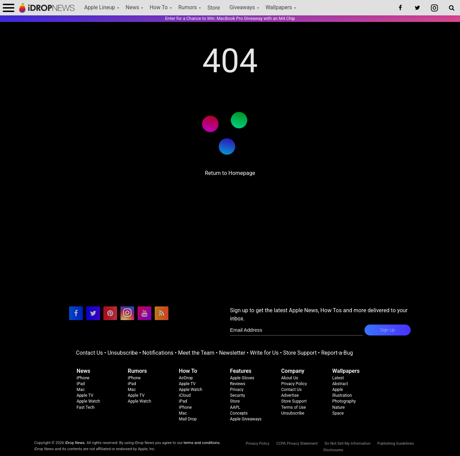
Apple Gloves (242, 378)
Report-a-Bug (337, 353)
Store (213, 8)
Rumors (187, 7)
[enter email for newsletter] (296, 330)
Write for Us (264, 353)
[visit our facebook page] (76, 313)
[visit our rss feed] (161, 313)
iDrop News (75, 443)
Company (292, 371)
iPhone (83, 378)
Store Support (300, 353)
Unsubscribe (122, 353)
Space (338, 413)
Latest (338, 378)
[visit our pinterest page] (110, 313)
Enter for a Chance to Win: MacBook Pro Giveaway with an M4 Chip (230, 18)
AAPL (235, 407)
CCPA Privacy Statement (297, 443)
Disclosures (333, 450)
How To (159, 7)
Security (237, 395)
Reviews (237, 383)
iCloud (185, 395)
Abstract (340, 383)
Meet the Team (196, 353)
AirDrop (186, 378)
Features (241, 371)
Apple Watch (88, 401)
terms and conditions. (201, 443)
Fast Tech (85, 407)
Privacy (236, 389)
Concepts (239, 413)
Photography (344, 401)
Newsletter (232, 353)
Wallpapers (279, 7)
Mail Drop (188, 419)
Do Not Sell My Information (347, 443)
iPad (81, 383)
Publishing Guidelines (395, 443)
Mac (81, 389)
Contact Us (89, 353)
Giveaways (242, 7)
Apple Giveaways (245, 419)
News (132, 7)
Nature (338, 407)
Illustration (342, 395)
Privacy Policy (294, 383)
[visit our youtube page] (144, 313)
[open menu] (8, 7)
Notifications (158, 353)
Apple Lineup (99, 7)
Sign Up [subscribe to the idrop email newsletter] (387, 329)
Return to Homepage (230, 173)
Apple (337, 389)
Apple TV (85, 395)
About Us (289, 378)
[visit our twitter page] (93, 313)
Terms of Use (293, 407)
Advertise (289, 395)
